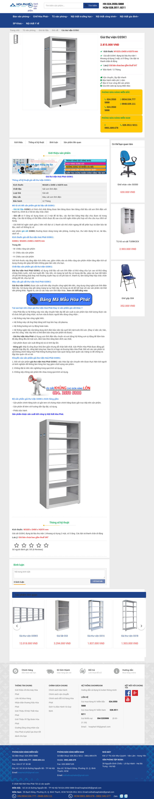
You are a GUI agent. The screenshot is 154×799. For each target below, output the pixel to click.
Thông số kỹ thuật (36, 142)
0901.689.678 (111, 128)
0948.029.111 (128, 104)
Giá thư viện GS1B (129, 635)
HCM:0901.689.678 (84, 796)
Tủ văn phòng (60, 16)
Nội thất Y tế (32, 23)
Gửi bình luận (98, 581)
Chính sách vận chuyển (59, 694)
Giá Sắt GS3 (62, 635)
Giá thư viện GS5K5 (28, 635)
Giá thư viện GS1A (96, 635)
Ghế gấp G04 (128, 298)
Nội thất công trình (106, 16)
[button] (27, 68)
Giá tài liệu (18, 209)
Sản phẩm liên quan (72, 142)
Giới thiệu (18, 142)
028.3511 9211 (129, 125)
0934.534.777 (128, 99)
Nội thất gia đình (129, 16)
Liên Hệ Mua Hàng (23, 698)
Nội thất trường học (82, 16)
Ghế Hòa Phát (41, 16)
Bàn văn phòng (21, 16)
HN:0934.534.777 (26, 796)
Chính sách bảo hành (58, 690)
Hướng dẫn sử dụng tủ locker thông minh (99, 690)
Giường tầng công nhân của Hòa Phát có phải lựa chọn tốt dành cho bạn (28, 731)
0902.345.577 (103, 796)
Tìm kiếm (91, 5)
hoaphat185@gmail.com (99, 726)
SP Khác (18, 23)
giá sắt (25, 231)
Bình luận (54, 142)
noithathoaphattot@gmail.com (76, 775)
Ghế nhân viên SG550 (128, 184)
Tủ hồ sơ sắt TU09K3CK (127, 241)
